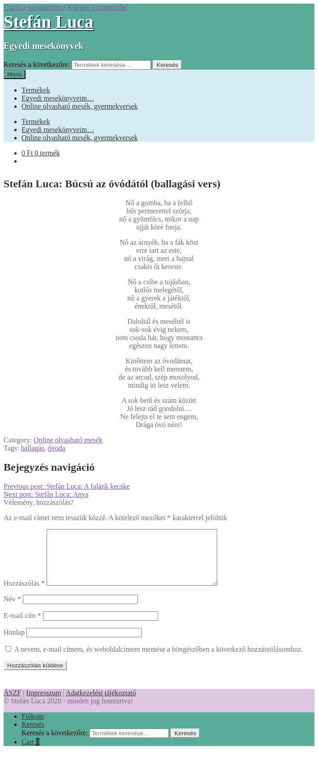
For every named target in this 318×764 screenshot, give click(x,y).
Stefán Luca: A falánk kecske (67, 486)
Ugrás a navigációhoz (35, 7)
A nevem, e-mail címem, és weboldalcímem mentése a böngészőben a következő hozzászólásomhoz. (158, 660)
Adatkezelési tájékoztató (101, 703)
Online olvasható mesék (68, 440)
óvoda (56, 448)
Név (12, 610)
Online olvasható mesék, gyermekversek (79, 106)
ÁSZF (12, 703)
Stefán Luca (48, 21)
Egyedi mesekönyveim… (57, 98)
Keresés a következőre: (37, 64)
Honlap (14, 643)
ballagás (32, 448)
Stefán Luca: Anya (46, 494)
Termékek (35, 90)
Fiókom (32, 727)
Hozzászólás (24, 594)
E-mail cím (22, 626)
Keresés (167, 65)
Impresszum (43, 703)
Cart (30, 752)
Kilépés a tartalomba (97, 7)
